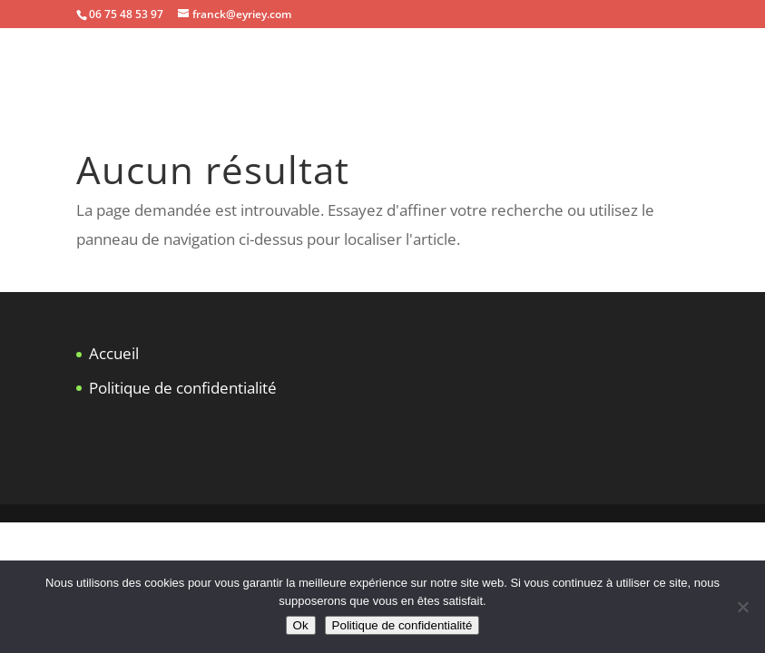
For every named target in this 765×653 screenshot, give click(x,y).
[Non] (742, 607)
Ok (301, 625)
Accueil (114, 353)
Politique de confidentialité (183, 387)
